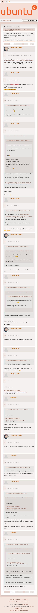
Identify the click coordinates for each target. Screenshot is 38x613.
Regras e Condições (16, 601)
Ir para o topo (25, 601)
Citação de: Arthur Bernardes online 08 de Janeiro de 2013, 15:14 (18, 467)
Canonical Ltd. (19, 608)
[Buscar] (28, 20)
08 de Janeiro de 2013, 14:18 (13, 79)
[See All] (4, 26)
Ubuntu (32, 606)
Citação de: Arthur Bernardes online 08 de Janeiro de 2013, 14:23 (18, 287)
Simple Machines (23, 610)
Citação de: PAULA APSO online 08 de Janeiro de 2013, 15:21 (17, 544)
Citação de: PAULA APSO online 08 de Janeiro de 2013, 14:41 (17, 409)
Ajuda (10, 601)
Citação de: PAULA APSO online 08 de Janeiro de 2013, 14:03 (18, 140)
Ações (32, 44)
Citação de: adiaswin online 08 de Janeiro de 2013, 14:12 (16, 135)
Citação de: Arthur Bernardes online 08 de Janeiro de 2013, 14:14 (18, 210)
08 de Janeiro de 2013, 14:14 (13, 53)
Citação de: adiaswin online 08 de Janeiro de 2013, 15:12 (16, 493)
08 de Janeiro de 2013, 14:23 (13, 205)
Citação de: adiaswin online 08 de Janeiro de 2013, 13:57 (18, 145)
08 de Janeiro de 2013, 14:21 (13, 130)
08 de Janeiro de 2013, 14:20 (13, 100)
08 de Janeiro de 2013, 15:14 (13, 442)
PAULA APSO (15, 73)
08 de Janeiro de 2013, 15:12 (13, 404)
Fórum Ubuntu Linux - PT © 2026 (19, 599)
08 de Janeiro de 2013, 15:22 (13, 539)
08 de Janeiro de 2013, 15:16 (13, 462)
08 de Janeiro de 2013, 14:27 (13, 335)
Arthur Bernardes (16, 47)
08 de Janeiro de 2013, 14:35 (13, 355)
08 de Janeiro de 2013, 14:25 (13, 282)
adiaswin (13, 397)
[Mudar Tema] (9, 1)
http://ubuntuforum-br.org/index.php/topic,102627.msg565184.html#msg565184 (18, 60)
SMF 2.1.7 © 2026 (14, 610)
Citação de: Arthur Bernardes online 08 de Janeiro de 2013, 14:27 (18, 360)
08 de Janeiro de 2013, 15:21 (13, 488)
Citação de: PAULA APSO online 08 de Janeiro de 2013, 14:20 (17, 246)
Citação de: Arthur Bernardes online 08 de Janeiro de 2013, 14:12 (18, 105)
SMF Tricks (25, 604)
